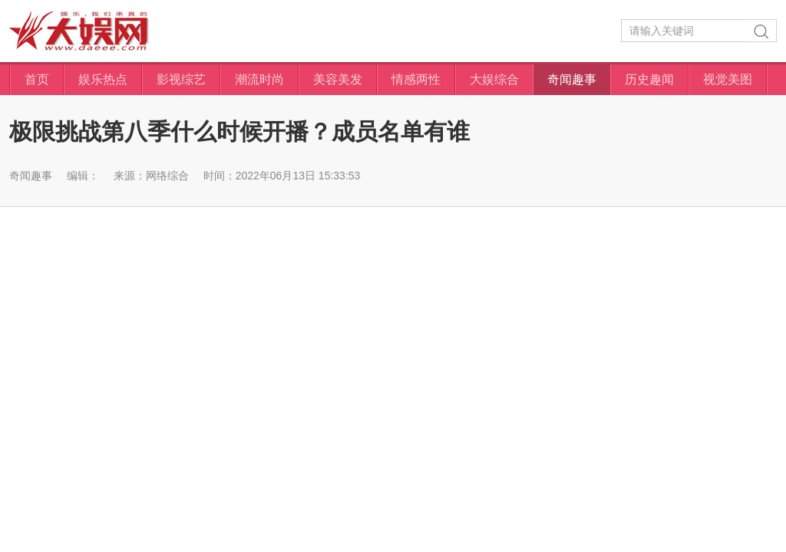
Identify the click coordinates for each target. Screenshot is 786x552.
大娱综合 (494, 79)
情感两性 (416, 79)
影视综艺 (181, 79)
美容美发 (337, 79)
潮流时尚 (259, 79)
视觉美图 (727, 79)
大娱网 (79, 31)
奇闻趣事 (571, 79)
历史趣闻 (649, 79)
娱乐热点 (102, 79)
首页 (37, 79)
